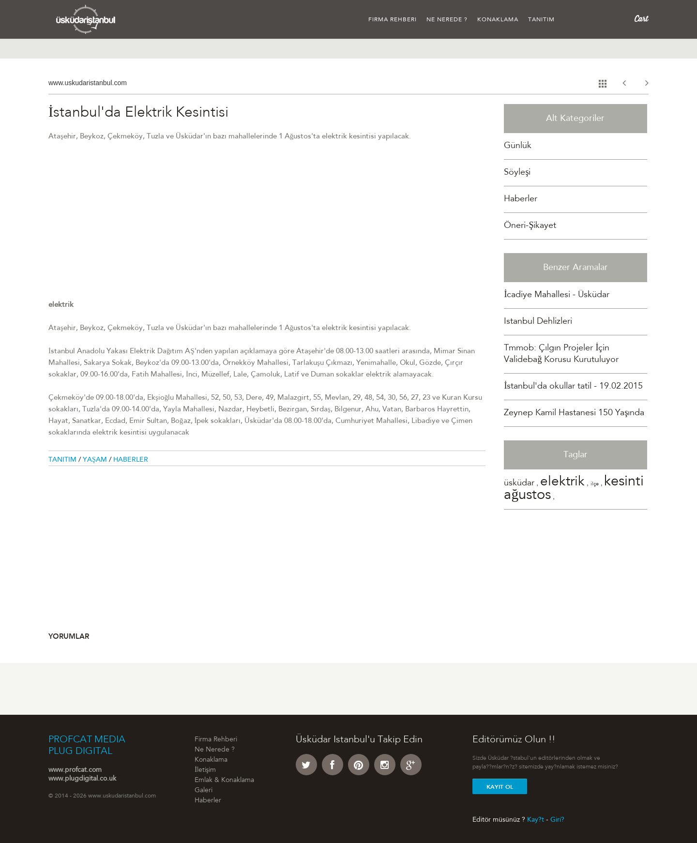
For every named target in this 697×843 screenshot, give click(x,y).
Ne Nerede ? (447, 20)
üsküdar (519, 483)
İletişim (205, 770)
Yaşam (96, 460)
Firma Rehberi (392, 20)
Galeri (203, 790)
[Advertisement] (266, 232)
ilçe (595, 484)
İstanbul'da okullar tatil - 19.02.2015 (573, 386)
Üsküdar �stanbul (85, 19)
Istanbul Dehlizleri (538, 321)
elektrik (562, 482)
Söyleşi (517, 172)
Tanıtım (541, 20)
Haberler (130, 460)
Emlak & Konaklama (224, 780)
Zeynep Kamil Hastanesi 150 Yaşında (574, 413)
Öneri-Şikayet (530, 226)
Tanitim (63, 460)
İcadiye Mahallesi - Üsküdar (556, 295)
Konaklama (497, 20)
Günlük (517, 146)
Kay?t (535, 819)
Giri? (557, 819)
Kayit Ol (499, 786)
